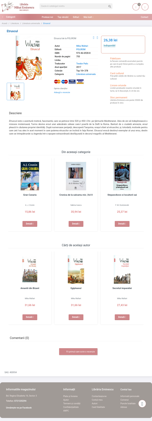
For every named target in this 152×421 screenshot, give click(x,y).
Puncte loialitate (128, 403)
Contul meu (97, 400)
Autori (94, 403)
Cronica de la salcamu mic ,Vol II (76, 195)
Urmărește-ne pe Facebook (19, 407)
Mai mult (88, 17)
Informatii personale (129, 396)
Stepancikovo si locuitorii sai (122, 195)
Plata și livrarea (70, 396)
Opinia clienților (61, 88)
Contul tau (125, 389)
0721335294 (20, 401)
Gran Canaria (29, 195)
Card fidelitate (98, 407)
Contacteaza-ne (99, 396)
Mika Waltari (82, 46)
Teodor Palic (82, 63)
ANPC (66, 411)
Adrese (123, 407)
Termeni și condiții (71, 403)
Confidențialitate (71, 407)
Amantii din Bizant (30, 288)
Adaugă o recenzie (62, 92)
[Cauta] (76, 6)
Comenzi (124, 400)
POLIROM (81, 49)
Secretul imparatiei (122, 288)
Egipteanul (76, 288)
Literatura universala (86, 74)
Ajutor (66, 400)
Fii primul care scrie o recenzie (78, 351)
